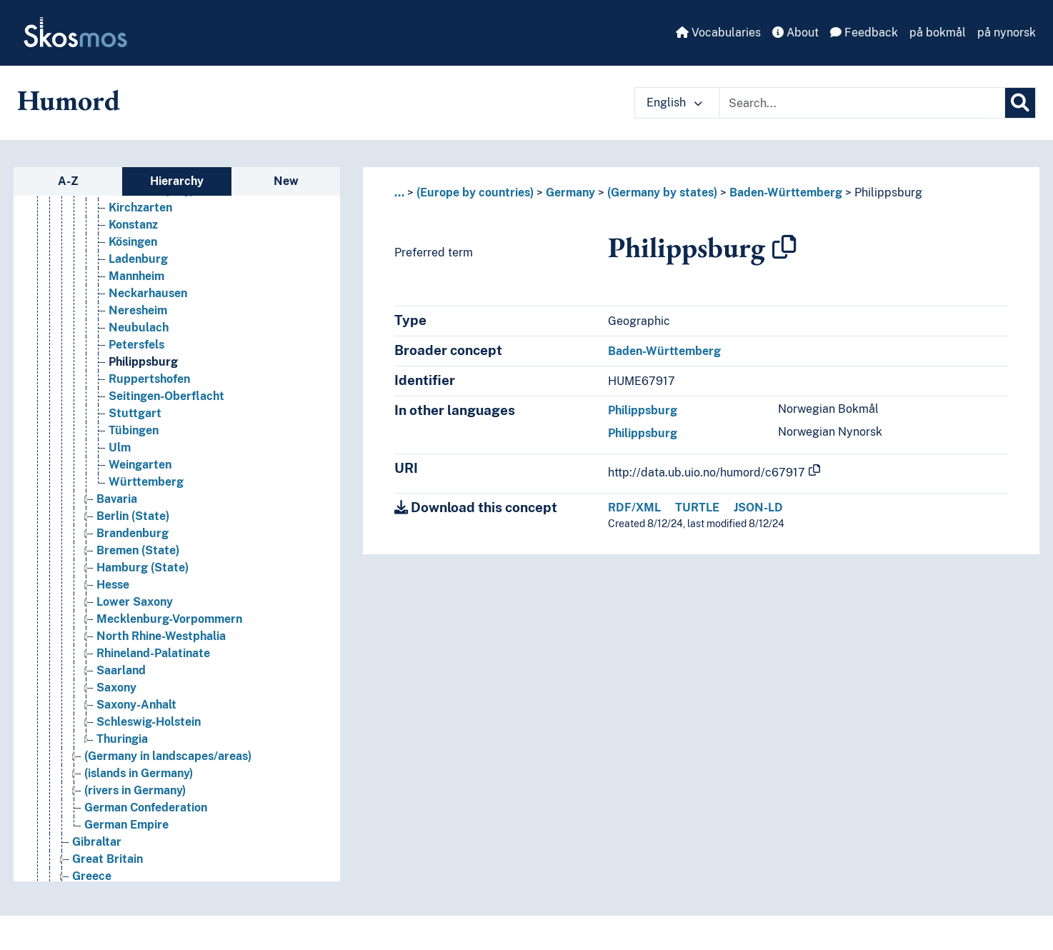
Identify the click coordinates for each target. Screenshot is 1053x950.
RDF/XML (634, 507)
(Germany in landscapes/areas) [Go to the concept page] (167, 756)
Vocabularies (718, 32)
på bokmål (937, 32)
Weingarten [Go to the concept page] (140, 464)
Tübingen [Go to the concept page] (134, 430)
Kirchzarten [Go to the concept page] (140, 207)
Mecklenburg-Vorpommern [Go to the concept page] (169, 619)
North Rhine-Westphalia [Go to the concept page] (161, 636)
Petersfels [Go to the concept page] (136, 344)
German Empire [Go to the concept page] (126, 824)
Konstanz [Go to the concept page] (133, 224)
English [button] (674, 102)
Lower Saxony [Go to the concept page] (134, 602)
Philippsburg (888, 192)
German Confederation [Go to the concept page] (145, 807)
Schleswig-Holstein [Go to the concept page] (148, 722)
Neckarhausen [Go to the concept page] (148, 293)
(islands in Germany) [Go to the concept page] (138, 773)
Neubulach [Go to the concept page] (139, 327)
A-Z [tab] (68, 181)
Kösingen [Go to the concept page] (133, 242)
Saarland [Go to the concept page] (121, 670)
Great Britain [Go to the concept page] (107, 859)
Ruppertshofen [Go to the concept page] (149, 379)
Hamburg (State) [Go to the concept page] (142, 567)
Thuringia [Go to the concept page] (122, 739)
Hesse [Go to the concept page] (112, 584)
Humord (68, 100)
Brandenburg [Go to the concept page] (132, 533)
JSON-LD (758, 507)
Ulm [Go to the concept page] (120, 447)
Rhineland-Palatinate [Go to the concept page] (153, 653)
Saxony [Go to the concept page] (116, 687)
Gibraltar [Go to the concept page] (96, 842)
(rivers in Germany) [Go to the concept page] (135, 790)
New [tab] (286, 181)
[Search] (1020, 103)
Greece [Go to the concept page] (91, 876)
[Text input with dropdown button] (862, 103)
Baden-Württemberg (785, 192)
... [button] (399, 192)
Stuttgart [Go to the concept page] (135, 413)
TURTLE (697, 507)
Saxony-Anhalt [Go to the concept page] (136, 704)
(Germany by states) (662, 192)
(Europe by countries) (475, 192)
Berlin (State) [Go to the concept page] (132, 516)
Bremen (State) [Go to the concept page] (137, 550)
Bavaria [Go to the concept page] (116, 499)
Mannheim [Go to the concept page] (136, 276)
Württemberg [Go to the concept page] (146, 482)
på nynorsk (1006, 32)
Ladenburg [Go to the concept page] (138, 259)
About (795, 32)
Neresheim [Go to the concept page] (138, 310)
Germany (570, 192)
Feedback (864, 32)
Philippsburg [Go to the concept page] (143, 362)
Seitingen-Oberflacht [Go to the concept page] (166, 396)
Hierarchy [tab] (177, 181)
